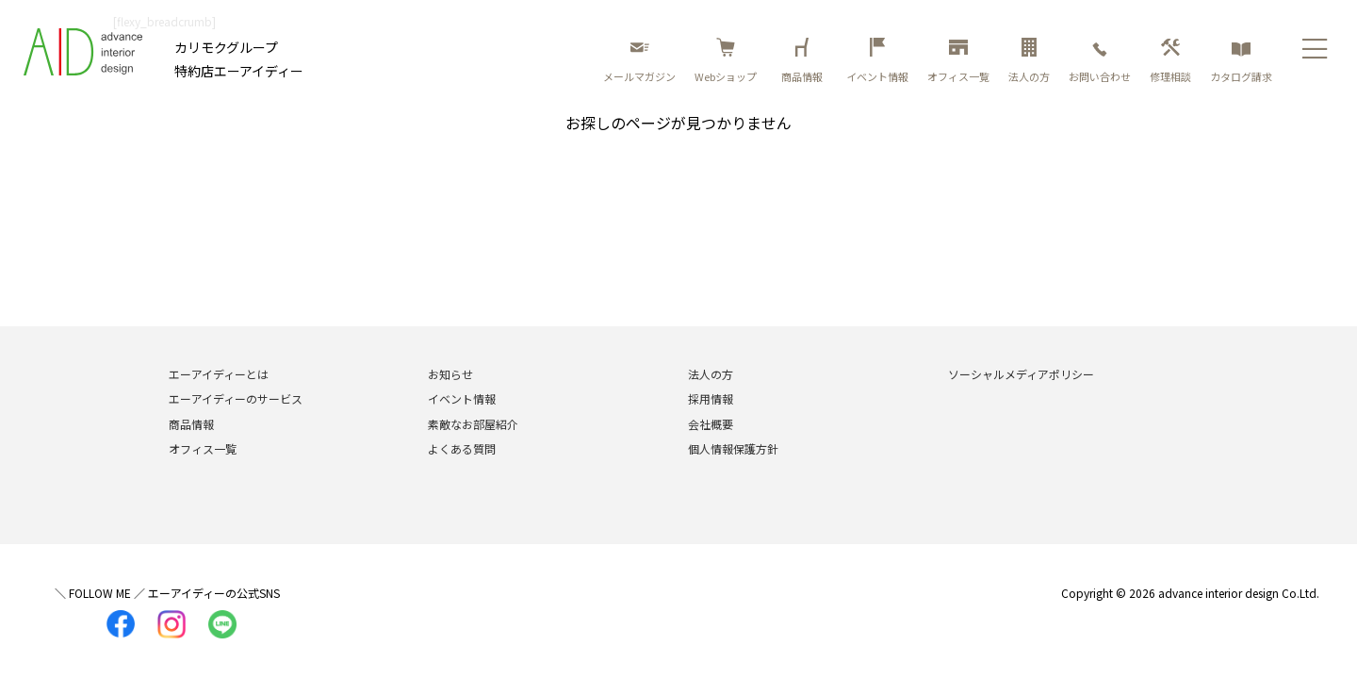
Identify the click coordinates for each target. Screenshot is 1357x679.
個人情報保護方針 (733, 448)
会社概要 (710, 424)
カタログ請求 (1241, 61)
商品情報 (804, 61)
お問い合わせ (1100, 61)
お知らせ (450, 374)
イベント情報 (877, 61)
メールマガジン (639, 61)
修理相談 (1170, 61)
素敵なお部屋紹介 (473, 424)
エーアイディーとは (219, 374)
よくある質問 (462, 448)
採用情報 (710, 398)
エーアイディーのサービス (235, 398)
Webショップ (726, 61)
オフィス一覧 (958, 61)
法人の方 (1029, 61)
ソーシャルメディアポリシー (1021, 374)
